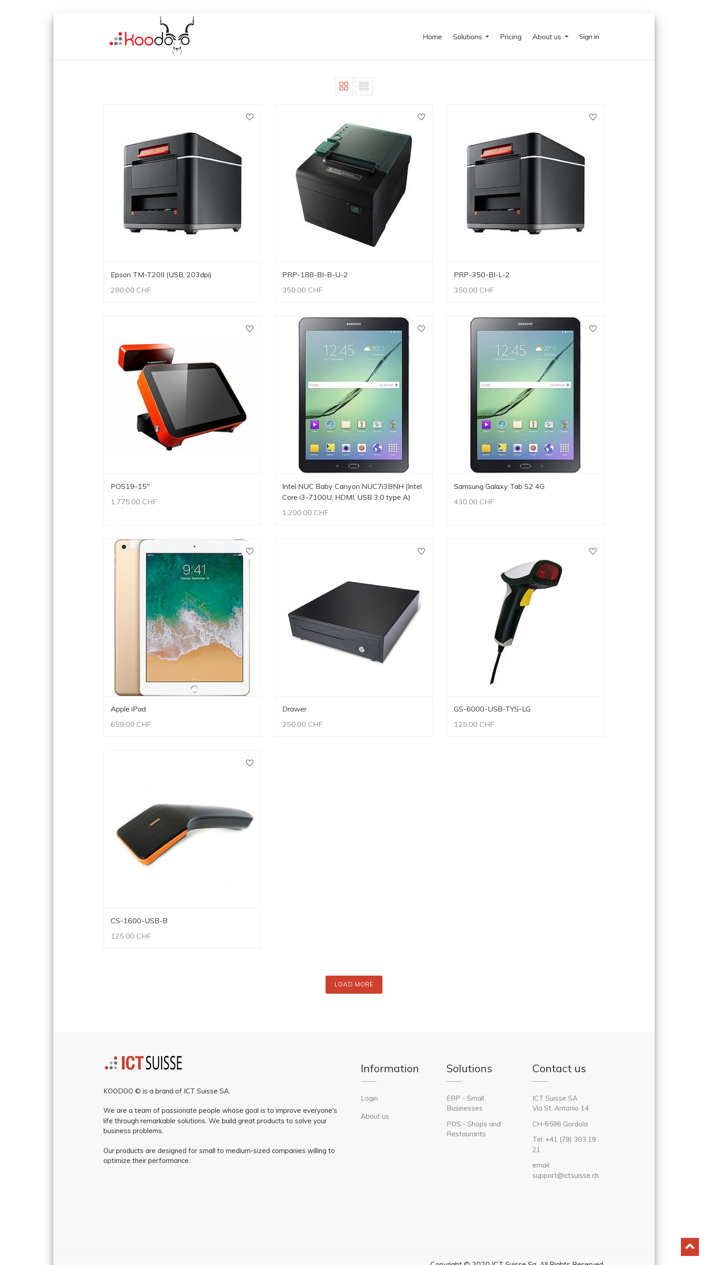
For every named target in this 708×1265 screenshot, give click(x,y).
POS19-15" (130, 486)
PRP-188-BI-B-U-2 (315, 274)
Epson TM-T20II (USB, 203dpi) (161, 274)
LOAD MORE (354, 984)
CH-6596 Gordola (560, 1124)
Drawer (294, 708)
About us (375, 1116)
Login (369, 1098)
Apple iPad (128, 708)
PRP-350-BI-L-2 (482, 274)
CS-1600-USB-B (139, 920)
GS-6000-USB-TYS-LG (492, 708)
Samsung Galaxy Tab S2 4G (499, 486)
